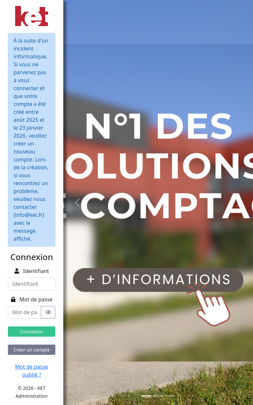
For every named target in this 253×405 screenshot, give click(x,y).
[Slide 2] (158, 396)
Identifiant (31, 271)
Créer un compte (32, 350)
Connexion (31, 331)
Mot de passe (32, 299)
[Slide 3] (170, 396)
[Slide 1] (146, 396)
